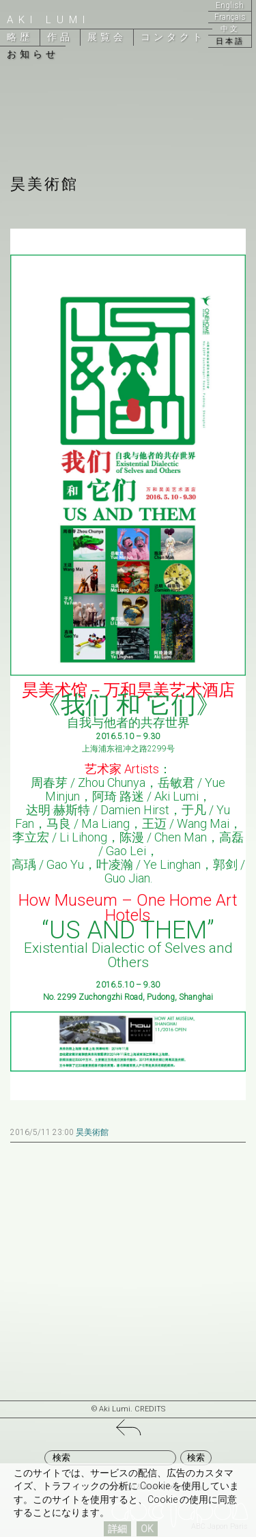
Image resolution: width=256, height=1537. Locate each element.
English (230, 5)
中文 (230, 29)
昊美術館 (92, 1132)
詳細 (117, 1528)
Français (230, 17)
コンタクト (173, 36)
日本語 (230, 41)
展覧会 (106, 36)
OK (147, 1528)
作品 (60, 36)
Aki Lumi (48, 20)
